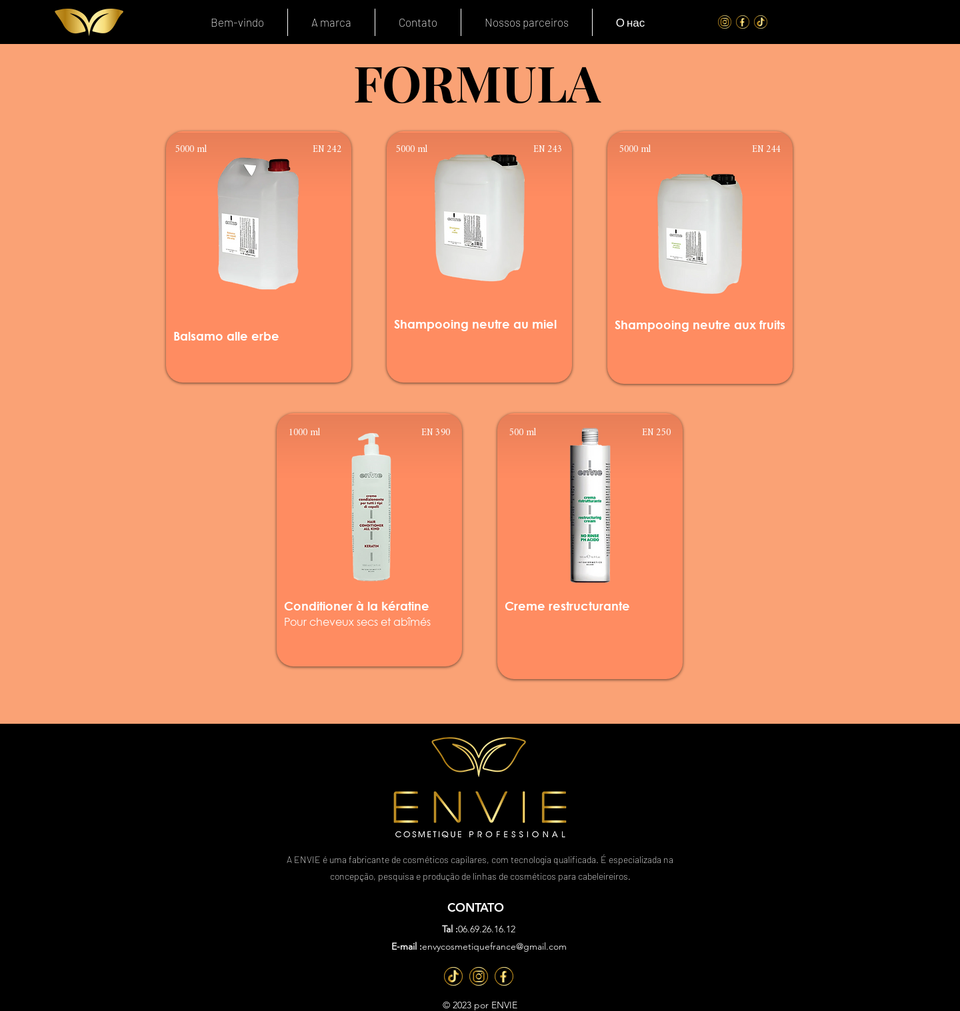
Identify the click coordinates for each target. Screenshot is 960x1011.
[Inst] (478, 976)
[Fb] (504, 976)
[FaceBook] (742, 22)
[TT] (453, 976)
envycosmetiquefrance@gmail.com (494, 946)
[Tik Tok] (760, 22)
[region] (258, 257)
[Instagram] (724, 22)
